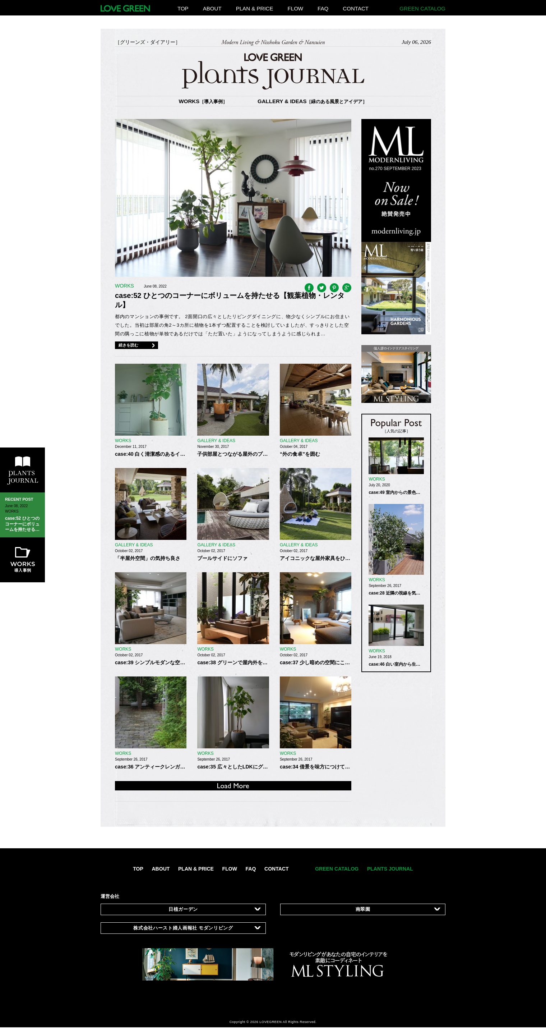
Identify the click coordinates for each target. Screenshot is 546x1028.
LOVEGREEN (270, 1022)
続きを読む (128, 345)
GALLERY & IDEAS (312, 101)
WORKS (203, 101)
